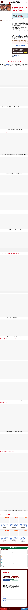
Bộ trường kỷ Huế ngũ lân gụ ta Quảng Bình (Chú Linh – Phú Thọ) (14, 525)
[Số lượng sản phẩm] (13, 45)
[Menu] (2, 2)
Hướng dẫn (4, 600)
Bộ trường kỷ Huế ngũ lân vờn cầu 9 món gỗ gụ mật (4, 525)
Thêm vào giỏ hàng (20, 45)
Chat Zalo (24, 608)
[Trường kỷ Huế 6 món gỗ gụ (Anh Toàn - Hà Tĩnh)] (4, 533)
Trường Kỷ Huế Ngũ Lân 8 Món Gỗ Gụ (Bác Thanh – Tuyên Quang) (23, 525)
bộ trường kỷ (7, 64)
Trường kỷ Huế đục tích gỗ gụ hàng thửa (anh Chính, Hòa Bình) (14, 538)
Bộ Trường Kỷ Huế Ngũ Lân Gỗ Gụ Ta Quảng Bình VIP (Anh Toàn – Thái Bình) (23, 539)
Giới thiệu (4, 596)
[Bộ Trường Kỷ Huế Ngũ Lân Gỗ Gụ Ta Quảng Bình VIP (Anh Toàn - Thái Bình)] (23, 533)
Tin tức (4, 602)
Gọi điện (4, 608)
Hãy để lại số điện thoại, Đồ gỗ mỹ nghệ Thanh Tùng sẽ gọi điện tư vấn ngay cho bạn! (20, 50)
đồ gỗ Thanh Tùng (17, 35)
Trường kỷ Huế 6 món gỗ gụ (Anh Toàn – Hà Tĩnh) (4, 538)
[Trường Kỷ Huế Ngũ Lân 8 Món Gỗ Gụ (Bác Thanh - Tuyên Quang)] (23, 520)
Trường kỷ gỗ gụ (15, 56)
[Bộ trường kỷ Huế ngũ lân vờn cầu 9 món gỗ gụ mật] (4, 520)
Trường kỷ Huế (17, 55)
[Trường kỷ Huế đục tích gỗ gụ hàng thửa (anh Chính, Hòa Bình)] (14, 533)
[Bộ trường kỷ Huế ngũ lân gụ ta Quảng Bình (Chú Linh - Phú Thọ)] (14, 520)
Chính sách (4, 598)
